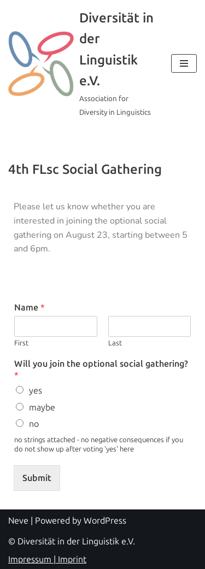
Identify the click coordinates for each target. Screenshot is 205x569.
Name (29, 307)
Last (115, 343)
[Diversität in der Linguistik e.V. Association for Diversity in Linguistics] (81, 64)
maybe (42, 407)
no (34, 424)
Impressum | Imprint (47, 559)
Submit (36, 478)
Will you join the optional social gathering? (101, 369)
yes (35, 390)
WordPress (105, 520)
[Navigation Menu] (184, 63)
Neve (18, 520)
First (21, 343)
